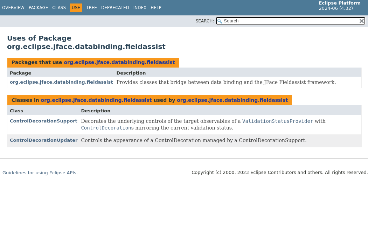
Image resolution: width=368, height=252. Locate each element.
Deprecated (115, 7)
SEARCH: (205, 21)
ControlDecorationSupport (43, 121)
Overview (13, 7)
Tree (91, 7)
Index (140, 7)
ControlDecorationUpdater (43, 140)
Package (38, 7)
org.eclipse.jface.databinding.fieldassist (119, 62)
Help (156, 7)
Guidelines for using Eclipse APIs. (40, 172)
